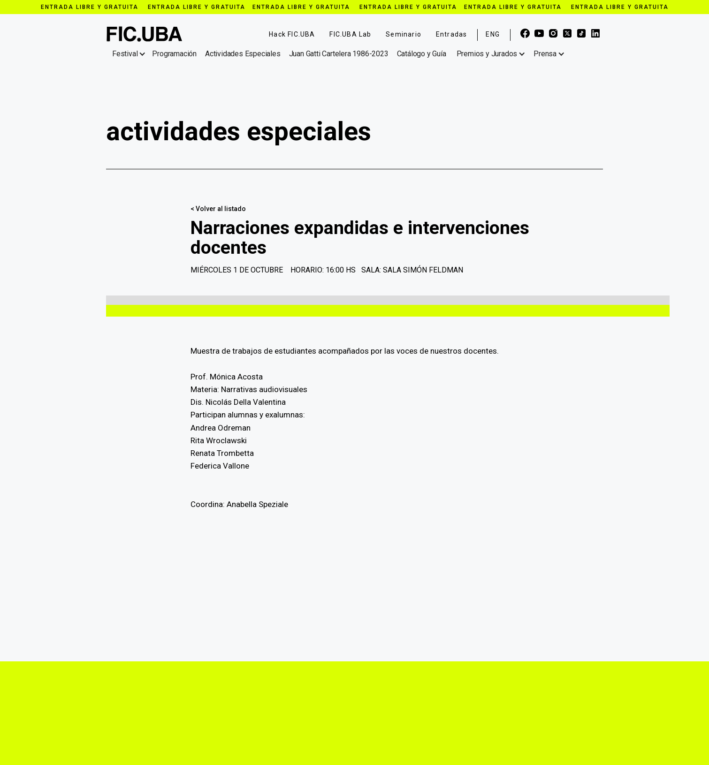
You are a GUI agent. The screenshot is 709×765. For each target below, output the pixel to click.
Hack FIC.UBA (292, 34)
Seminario (403, 34)
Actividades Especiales (243, 53)
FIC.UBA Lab (350, 34)
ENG (493, 34)
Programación (174, 53)
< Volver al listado (218, 208)
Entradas (451, 34)
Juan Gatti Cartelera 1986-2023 (339, 53)
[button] (130, 54)
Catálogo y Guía (421, 53)
